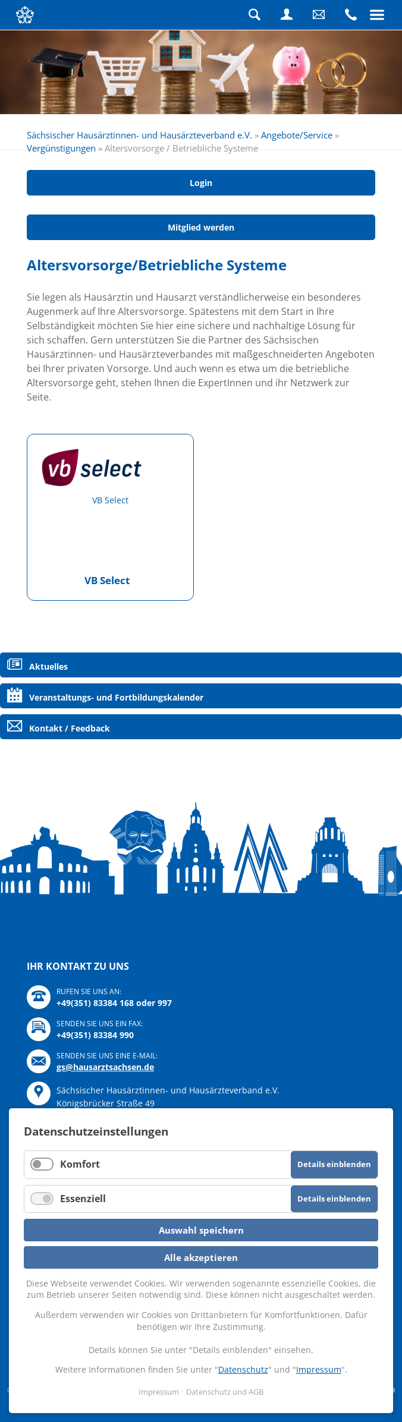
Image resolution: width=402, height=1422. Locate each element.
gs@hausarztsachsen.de (105, 1067)
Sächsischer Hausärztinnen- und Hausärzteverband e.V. (139, 135)
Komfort (80, 1164)
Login (287, 15)
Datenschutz (243, 1369)
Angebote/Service (296, 135)
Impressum (318, 1369)
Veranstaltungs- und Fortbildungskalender (116, 697)
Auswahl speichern (201, 1230)
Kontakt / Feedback (69, 728)
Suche (254, 15)
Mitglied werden (201, 227)
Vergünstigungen (61, 148)
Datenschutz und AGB (224, 1391)
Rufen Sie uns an (351, 15)
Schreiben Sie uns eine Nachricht (319, 15)
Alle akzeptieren (201, 1257)
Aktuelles (48, 666)
